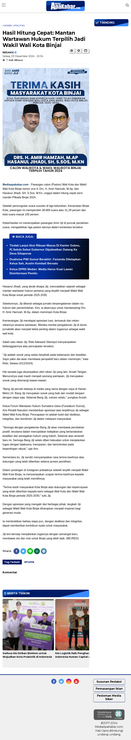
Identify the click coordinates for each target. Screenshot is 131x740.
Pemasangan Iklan (109, 688)
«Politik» (19, 25)
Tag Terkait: (12, 562)
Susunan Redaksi (109, 681)
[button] (85, 50)
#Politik (29, 562)
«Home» (7, 25)
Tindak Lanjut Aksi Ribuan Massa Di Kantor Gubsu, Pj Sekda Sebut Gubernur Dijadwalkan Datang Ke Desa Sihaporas (45, 249)
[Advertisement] (112, 48)
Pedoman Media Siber (109, 697)
